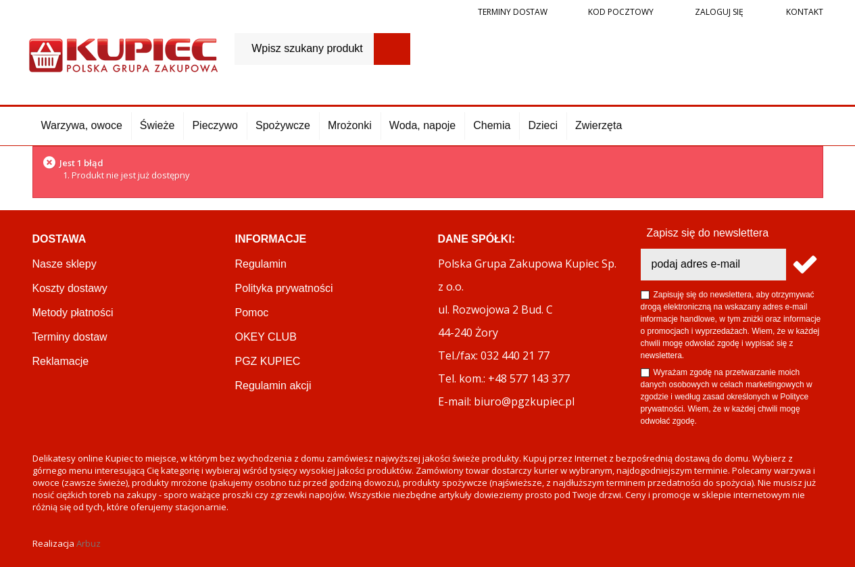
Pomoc (252, 312)
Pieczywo (215, 125)
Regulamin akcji (273, 385)
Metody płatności (73, 312)
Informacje (271, 239)
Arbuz (88, 543)
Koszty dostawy (69, 288)
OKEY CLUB (266, 337)
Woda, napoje (422, 125)
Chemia (491, 125)
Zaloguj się (718, 12)
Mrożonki (350, 125)
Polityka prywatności (284, 288)
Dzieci (543, 125)
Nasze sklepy (64, 264)
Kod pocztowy (621, 12)
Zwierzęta (598, 125)
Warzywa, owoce (81, 125)
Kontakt (803, 12)
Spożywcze (282, 125)
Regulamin (261, 264)
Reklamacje (60, 361)
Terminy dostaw (512, 12)
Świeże (157, 125)
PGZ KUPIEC (268, 361)
